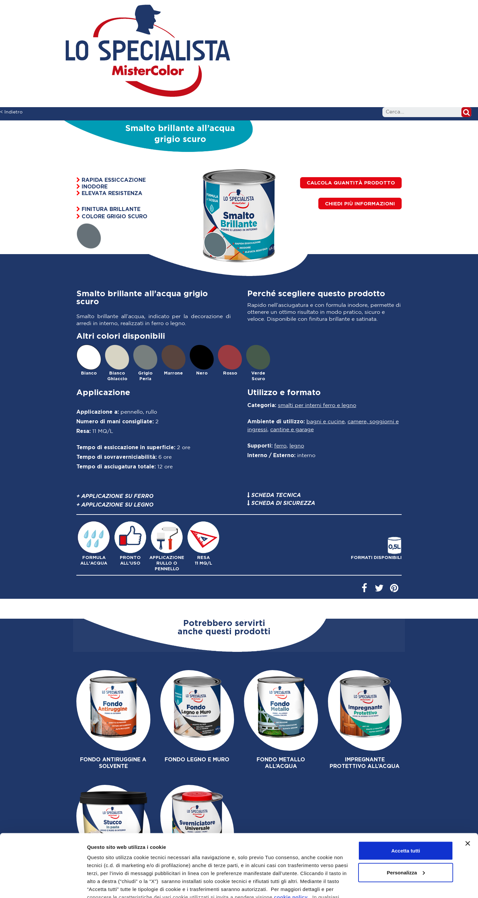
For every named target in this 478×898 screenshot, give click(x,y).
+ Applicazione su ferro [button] (114, 496)
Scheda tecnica (276, 495)
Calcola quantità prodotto (351, 182)
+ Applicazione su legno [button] (114, 505)
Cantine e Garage (292, 429)
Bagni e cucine (325, 421)
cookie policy (291, 851)
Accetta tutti (405, 805)
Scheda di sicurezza (283, 503)
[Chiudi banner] (467, 797)
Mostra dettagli (105, 885)
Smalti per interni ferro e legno (317, 405)
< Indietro (11, 112)
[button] (360, 203)
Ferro (280, 446)
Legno (296, 446)
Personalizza (406, 827)
